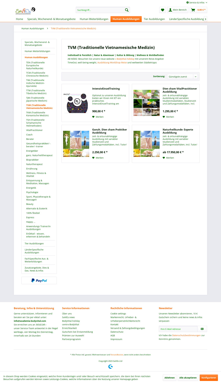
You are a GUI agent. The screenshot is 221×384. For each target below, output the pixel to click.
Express (30, 217)
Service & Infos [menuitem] (195, 2)
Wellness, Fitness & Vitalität (36, 174)
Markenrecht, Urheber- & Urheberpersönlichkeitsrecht (125, 319)
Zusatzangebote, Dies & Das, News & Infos (37, 269)
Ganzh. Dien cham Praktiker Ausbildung (109, 131)
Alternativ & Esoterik (36, 208)
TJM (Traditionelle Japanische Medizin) (36, 99)
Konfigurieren (209, 377)
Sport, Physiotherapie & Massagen (38, 198)
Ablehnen (170, 377)
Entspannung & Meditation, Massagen (37, 182)
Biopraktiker (32, 159)
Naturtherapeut (34, 164)
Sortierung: (159, 76)
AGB (112, 335)
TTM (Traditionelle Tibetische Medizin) (36, 92)
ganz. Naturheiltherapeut (39, 155)
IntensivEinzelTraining (106, 88)
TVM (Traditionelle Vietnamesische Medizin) (39, 106)
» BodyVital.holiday (124, 58)
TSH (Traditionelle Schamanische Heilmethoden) (35, 122)
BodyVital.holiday (71, 320)
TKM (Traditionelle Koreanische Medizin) (37, 114)
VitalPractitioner (34, 130)
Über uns (67, 313)
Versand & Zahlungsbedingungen (127, 328)
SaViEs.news (68, 317)
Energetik (31, 187)
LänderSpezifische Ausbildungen (34, 251)
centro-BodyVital (70, 324)
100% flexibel (33, 212)
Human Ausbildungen (36, 57)
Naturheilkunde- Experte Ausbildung (178, 131)
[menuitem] (103, 10)
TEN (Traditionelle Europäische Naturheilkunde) (35, 65)
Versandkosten (116, 354)
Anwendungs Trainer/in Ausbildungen (38, 228)
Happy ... (30, 221)
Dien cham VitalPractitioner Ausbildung (180, 90)
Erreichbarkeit (69, 328)
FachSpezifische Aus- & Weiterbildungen (36, 260)
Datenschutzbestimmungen (186, 335)
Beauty (29, 204)
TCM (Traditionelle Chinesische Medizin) (37, 74)
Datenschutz (116, 331)
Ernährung (31, 168)
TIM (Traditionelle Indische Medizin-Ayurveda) (35, 83)
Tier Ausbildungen (34, 243)
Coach (29, 134)
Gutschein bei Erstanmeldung (77, 331)
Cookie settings (118, 313)
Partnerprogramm (71, 339)
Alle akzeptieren (188, 377)
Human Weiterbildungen (37, 51)
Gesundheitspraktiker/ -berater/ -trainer (38, 145)
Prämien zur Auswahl (73, 335)
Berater (30, 139)
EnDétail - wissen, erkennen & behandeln (38, 235)
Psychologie (32, 192)
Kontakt (114, 324)
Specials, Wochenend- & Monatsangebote (37, 43)
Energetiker (32, 150)
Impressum (116, 339)
